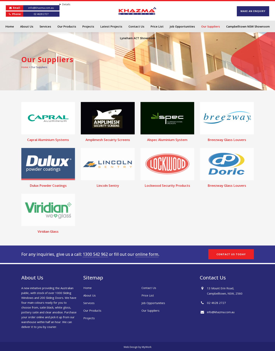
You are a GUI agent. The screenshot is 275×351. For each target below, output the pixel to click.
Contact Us (148, 288)
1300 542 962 (95, 254)
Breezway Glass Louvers (227, 139)
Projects (89, 318)
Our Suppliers (150, 310)
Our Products (92, 310)
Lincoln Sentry (108, 185)
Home (24, 67)
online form (146, 254)
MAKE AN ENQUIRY (253, 11)
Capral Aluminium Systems (48, 139)
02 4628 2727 (41, 14)
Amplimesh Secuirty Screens (107, 139)
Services (89, 303)
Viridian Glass (48, 231)
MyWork (147, 347)
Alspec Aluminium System (167, 139)
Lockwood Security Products (167, 185)
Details (66, 4)
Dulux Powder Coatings (48, 185)
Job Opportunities (153, 303)
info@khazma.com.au (41, 8)
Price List (147, 295)
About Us (89, 295)
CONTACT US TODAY (231, 254)
